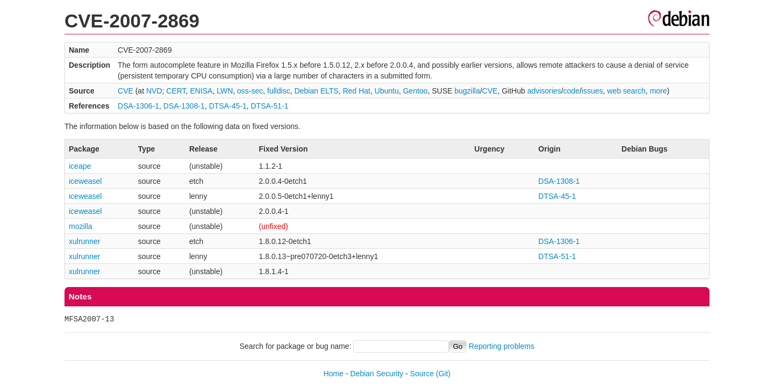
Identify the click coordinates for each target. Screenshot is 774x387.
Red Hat (356, 91)
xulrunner (84, 241)
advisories (544, 91)
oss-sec (250, 91)
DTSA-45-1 (228, 106)
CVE (125, 91)
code (571, 91)
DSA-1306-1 (138, 106)
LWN (225, 91)
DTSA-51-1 (269, 106)
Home (333, 373)
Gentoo (415, 91)
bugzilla (466, 91)
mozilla (80, 226)
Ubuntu (387, 91)
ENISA (201, 91)
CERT (175, 91)
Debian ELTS (317, 91)
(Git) (443, 373)
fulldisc (278, 91)
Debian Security (377, 373)
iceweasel (85, 181)
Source (422, 373)
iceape (80, 166)
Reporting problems (501, 346)
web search (626, 91)
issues (592, 91)
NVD (154, 91)
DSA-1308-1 (184, 106)
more (658, 91)
